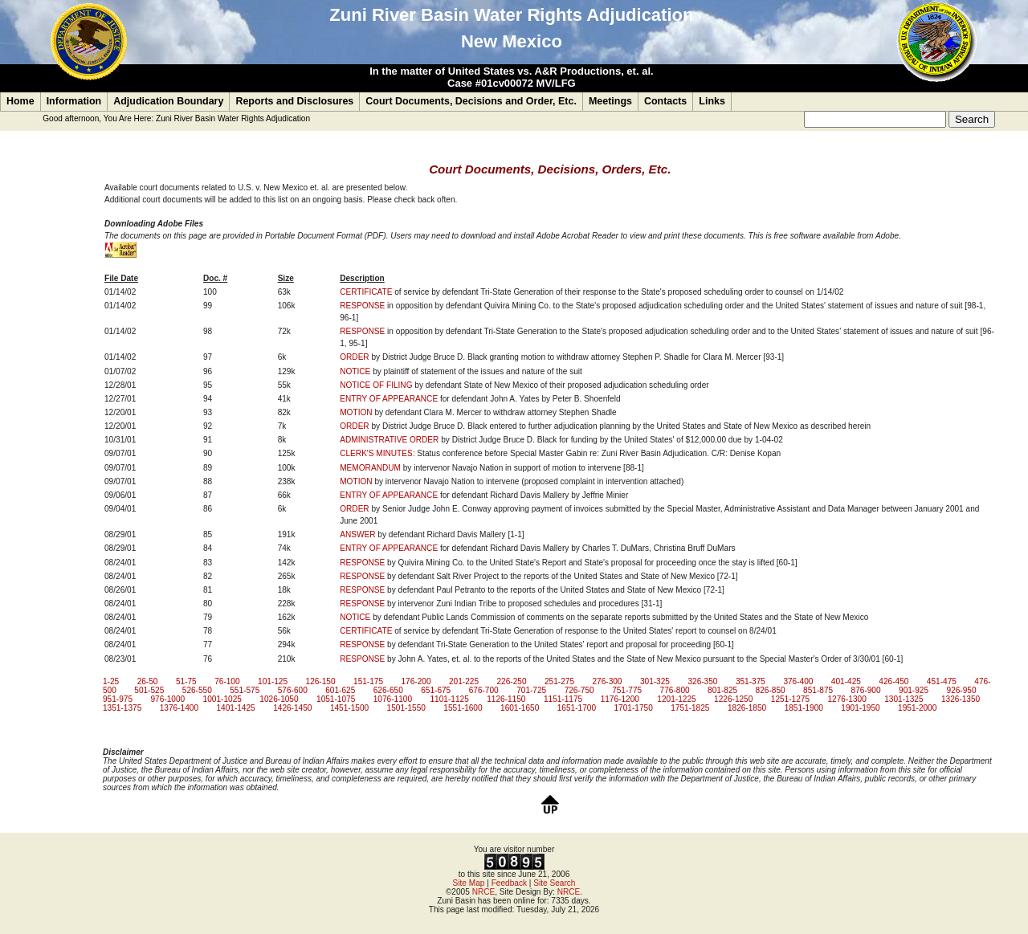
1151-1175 (563, 699)
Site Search (554, 883)
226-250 (511, 681)
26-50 (147, 681)
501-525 (149, 690)
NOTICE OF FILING (376, 385)
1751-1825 (690, 708)
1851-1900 (804, 708)
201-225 (464, 681)
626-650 (388, 690)
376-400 (798, 681)
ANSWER (357, 534)
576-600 (293, 690)
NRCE (484, 891)
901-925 (913, 690)
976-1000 (167, 699)
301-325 (655, 681)
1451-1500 (349, 708)
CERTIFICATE (366, 292)
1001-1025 (222, 699)
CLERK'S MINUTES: (377, 453)
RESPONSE (362, 305)
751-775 (627, 690)
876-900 (866, 690)
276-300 (607, 681)
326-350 (702, 681)
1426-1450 (292, 708)
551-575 (244, 690)
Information (74, 101)
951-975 (118, 699)
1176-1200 (620, 699)
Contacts (665, 101)
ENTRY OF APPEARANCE (389, 398)
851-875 (818, 690)
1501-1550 (406, 708)
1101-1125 (449, 699)
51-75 (186, 681)
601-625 (340, 690)
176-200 (416, 681)
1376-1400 (179, 708)
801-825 (722, 690)
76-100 (226, 681)
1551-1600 (462, 708)
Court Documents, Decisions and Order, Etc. (471, 101)
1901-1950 (860, 708)
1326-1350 (960, 699)
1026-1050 (278, 699)
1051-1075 (335, 699)
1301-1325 (903, 699)
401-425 (846, 681)
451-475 (942, 681)
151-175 (368, 681)
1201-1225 (676, 699)
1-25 (111, 681)
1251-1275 (790, 699)
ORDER (354, 357)
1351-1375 (122, 708)
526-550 (197, 690)
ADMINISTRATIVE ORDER (389, 439)
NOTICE (355, 371)
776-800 (675, 690)
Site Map (469, 883)
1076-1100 (392, 699)
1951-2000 (917, 708)
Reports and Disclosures (294, 101)
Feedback (509, 883)
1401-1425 (235, 708)
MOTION (356, 412)
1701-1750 (633, 708)
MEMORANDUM (370, 467)
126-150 (321, 681)
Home (20, 101)
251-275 (559, 681)
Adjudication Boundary (168, 101)
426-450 (893, 681)
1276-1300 (847, 699)
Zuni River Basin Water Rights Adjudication (233, 118)
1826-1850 (747, 708)
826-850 (770, 690)
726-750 (579, 690)
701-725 (531, 690)
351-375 (750, 681)
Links (712, 101)
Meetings (610, 101)
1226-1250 (733, 699)
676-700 (484, 690)
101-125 (273, 681)
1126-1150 (506, 699)
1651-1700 (576, 708)
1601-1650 (519, 708)
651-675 (436, 690)
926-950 (962, 690)
